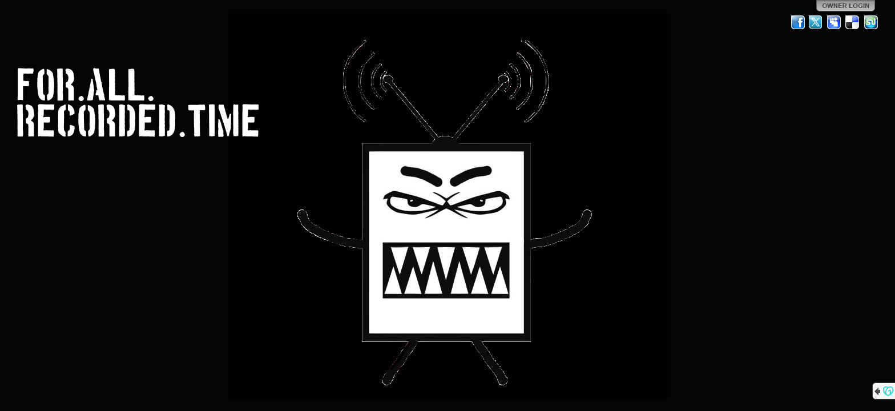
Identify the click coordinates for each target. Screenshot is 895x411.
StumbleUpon (871, 22)
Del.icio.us (853, 22)
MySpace (834, 22)
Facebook (798, 22)
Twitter (816, 22)
